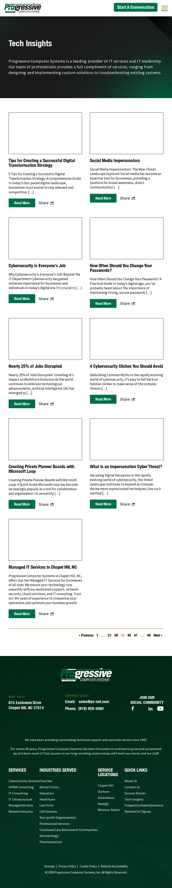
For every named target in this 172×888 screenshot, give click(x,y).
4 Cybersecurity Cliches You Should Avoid (126, 366)
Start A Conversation (135, 7)
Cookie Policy (88, 866)
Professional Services (54, 824)
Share (44, 202)
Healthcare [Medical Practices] (47, 799)
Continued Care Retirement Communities (69, 830)
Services (17, 770)
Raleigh (103, 804)
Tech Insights (134, 799)
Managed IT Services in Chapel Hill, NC (43, 567)
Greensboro (106, 798)
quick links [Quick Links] (135, 770)
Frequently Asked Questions (143, 805)
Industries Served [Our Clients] (58, 770)
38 (116, 635)
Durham (103, 791)
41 (136, 635)
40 (129, 635)
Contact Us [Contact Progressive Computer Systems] (132, 787)
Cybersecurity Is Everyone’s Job (37, 265)
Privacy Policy (67, 866)
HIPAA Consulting (21, 787)
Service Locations (108, 772)
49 (149, 635)
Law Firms (47, 805)
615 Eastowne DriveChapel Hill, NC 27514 (26, 705)
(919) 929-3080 (84, 708)
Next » (158, 635)
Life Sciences (48, 811)
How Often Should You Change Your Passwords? (121, 268)
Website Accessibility (114, 866)
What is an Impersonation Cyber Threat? (126, 466)
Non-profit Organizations (58, 817)
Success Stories (135, 793)
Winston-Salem (109, 810)
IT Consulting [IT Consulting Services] (18, 793)
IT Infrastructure (20, 799)
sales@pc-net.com (87, 701)
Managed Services (21, 805)
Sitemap (49, 866)
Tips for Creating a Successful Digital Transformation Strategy (42, 163)
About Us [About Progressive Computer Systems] (130, 781)
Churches (46, 781)
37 (109, 635)
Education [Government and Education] (47, 793)
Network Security (21, 811)
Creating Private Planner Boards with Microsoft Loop (41, 469)
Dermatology (49, 836)
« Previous (86, 635)
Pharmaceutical (51, 842)
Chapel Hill (105, 785)
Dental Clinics (49, 787)
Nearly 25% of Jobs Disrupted (35, 366)
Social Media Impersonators (115, 160)
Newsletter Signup (137, 811)
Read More (22, 203)
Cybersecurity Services (24, 781)
